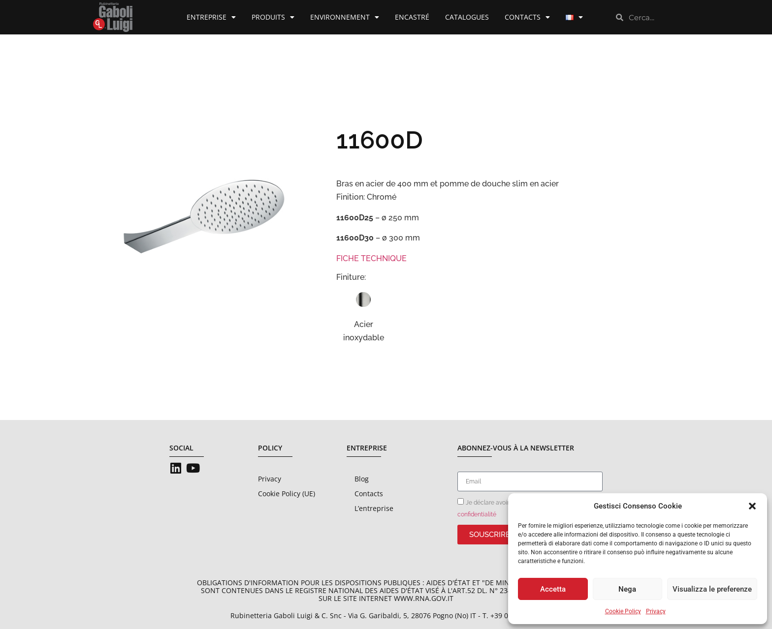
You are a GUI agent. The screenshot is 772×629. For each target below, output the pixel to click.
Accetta (553, 589)
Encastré (412, 17)
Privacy (656, 611)
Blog (361, 478)
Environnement (344, 17)
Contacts (527, 17)
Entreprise (211, 17)
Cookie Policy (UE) (286, 493)
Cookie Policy (623, 611)
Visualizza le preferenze (712, 589)
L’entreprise (373, 508)
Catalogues (467, 17)
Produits (273, 17)
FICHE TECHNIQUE (371, 258)
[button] (752, 506)
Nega (627, 589)
